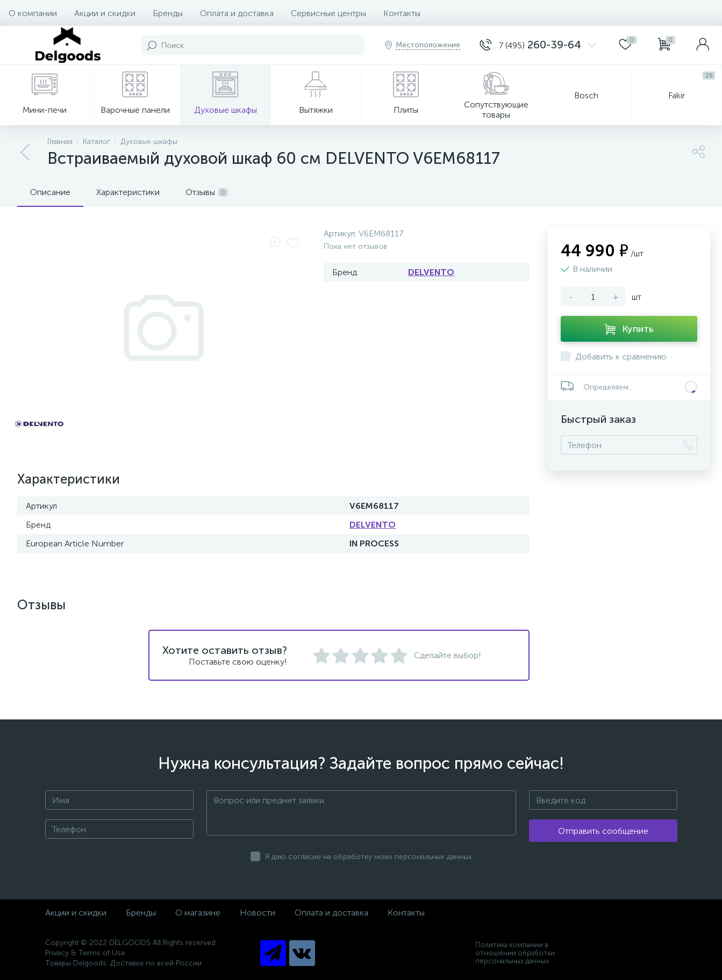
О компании (33, 13)
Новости (257, 912)
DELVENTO (431, 272)
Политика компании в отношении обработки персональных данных (515, 953)
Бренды (168, 13)
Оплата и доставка (237, 13)
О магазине (197, 912)
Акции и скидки (104, 13)
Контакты (401, 13)
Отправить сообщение (603, 831)
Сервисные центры (328, 13)
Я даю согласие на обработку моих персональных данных (368, 856)
